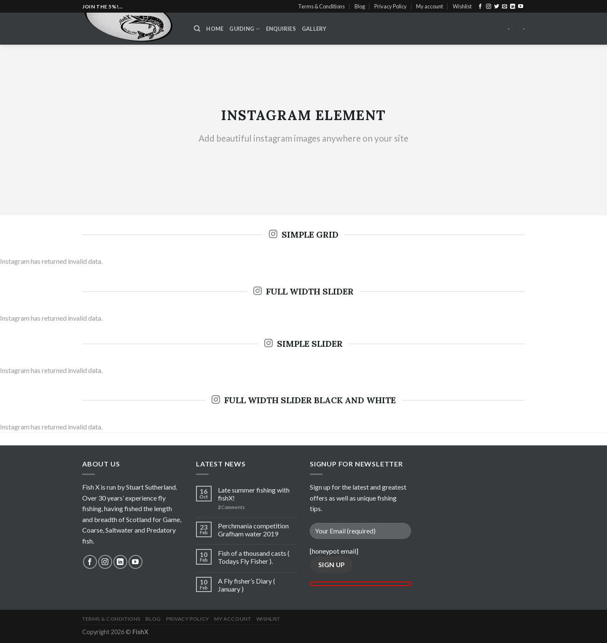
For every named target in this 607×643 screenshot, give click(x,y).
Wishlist (462, 6)
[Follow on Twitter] (496, 7)
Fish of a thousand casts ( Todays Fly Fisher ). (254, 557)
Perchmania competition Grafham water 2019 (253, 530)
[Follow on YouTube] (520, 7)
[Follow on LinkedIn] (512, 7)
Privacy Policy (390, 6)
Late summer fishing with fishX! (254, 494)
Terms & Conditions (321, 6)
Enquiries (281, 28)
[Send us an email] (504, 7)
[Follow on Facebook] (480, 7)
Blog (360, 6)
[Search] (197, 29)
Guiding (244, 29)
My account (429, 6)
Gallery (314, 28)
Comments (231, 507)
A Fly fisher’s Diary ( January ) (246, 585)
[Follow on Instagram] (488, 7)
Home (214, 28)
